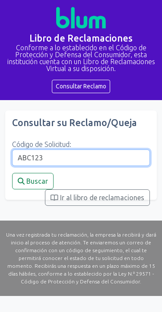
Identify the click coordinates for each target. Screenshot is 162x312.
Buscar (33, 181)
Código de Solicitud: (41, 144)
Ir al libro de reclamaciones (97, 198)
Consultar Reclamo (81, 86)
